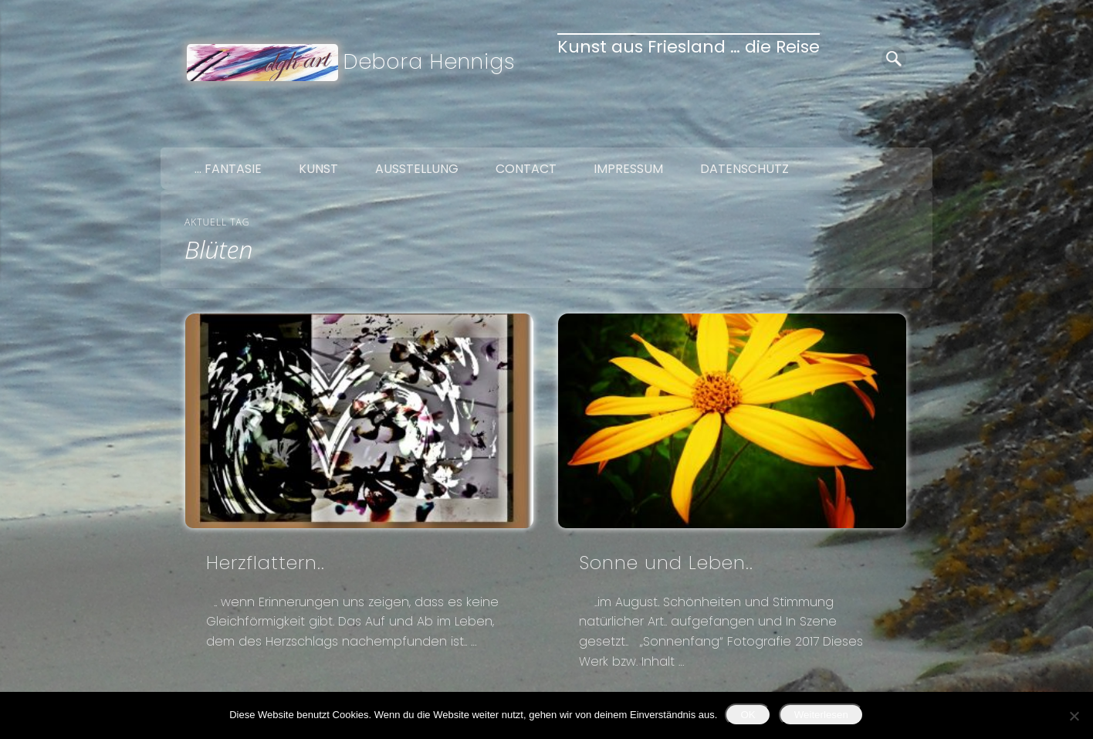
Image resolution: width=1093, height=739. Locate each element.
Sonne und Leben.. (666, 562)
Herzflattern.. (265, 562)
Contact (526, 169)
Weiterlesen (821, 714)
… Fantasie (228, 169)
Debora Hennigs (429, 61)
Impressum (628, 169)
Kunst (318, 169)
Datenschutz (744, 169)
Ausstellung (417, 169)
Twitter (883, 129)
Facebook (850, 129)
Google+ (915, 129)
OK (747, 714)
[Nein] (1073, 716)
